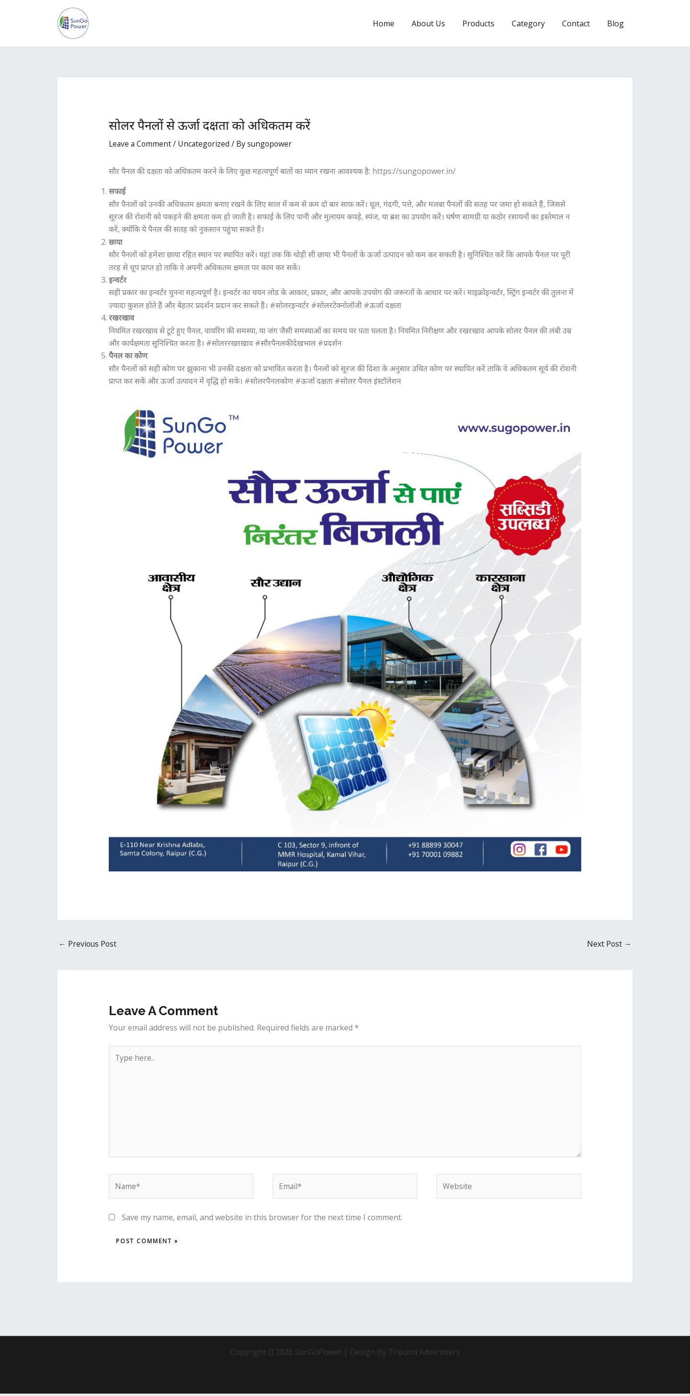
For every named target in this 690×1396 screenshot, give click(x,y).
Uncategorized (206, 143)
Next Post (609, 944)
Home (394, 23)
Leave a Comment (141, 143)
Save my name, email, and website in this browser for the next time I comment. (262, 1219)
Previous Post (88, 944)
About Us (437, 23)
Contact (579, 23)
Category (533, 23)
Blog (616, 23)
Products (485, 23)
